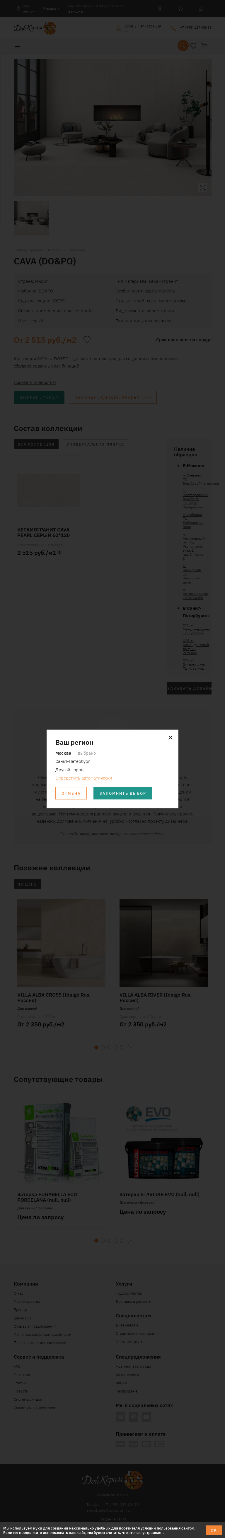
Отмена (71, 793)
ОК (214, 1530)
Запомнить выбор (123, 793)
